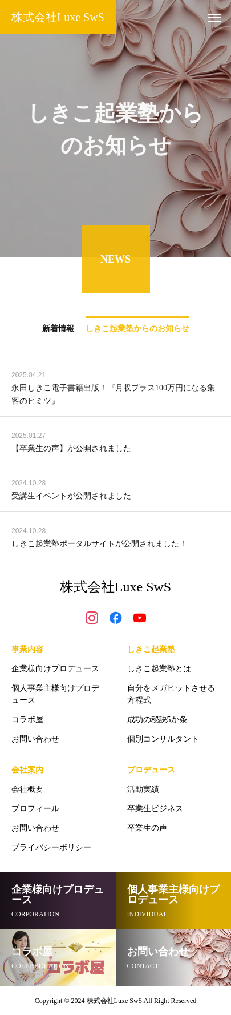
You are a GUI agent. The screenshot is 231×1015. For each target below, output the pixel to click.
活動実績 (143, 789)
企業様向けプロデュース (55, 668)
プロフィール (35, 808)
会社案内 (27, 770)
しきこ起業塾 (151, 649)
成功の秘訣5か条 (157, 719)
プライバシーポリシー (51, 847)
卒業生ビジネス (155, 808)
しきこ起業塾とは (159, 668)
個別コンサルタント (163, 739)
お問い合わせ (35, 739)
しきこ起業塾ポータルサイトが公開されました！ (103, 545)
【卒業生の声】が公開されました (71, 449)
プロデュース (151, 770)
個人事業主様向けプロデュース (55, 694)
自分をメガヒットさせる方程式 (171, 694)
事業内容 (27, 649)
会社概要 (27, 789)
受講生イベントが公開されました (71, 497)
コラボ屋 (27, 719)
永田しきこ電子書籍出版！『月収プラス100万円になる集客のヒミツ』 (113, 395)
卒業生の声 (147, 828)
